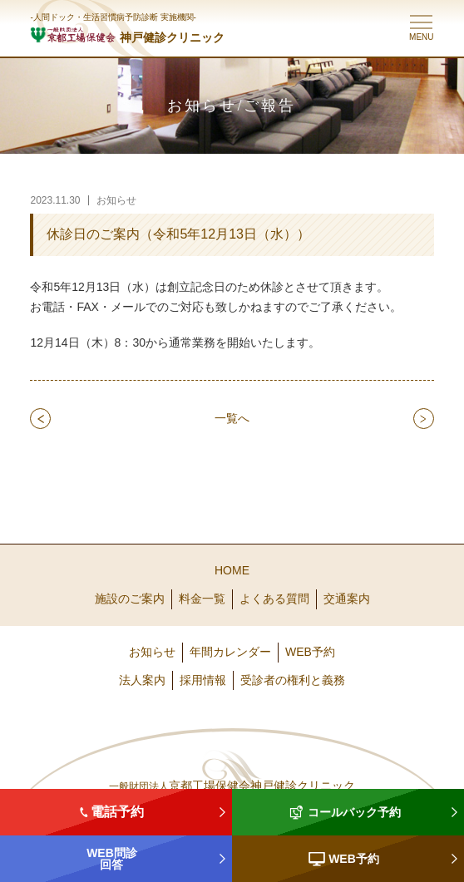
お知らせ (152, 651)
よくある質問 (274, 598)
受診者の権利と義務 (292, 680)
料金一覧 (202, 598)
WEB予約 (310, 651)
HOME (232, 570)
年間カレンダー (230, 651)
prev (41, 418)
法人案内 (142, 680)
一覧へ (232, 418)
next (423, 418)
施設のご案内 (130, 598)
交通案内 (346, 598)
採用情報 (203, 680)
